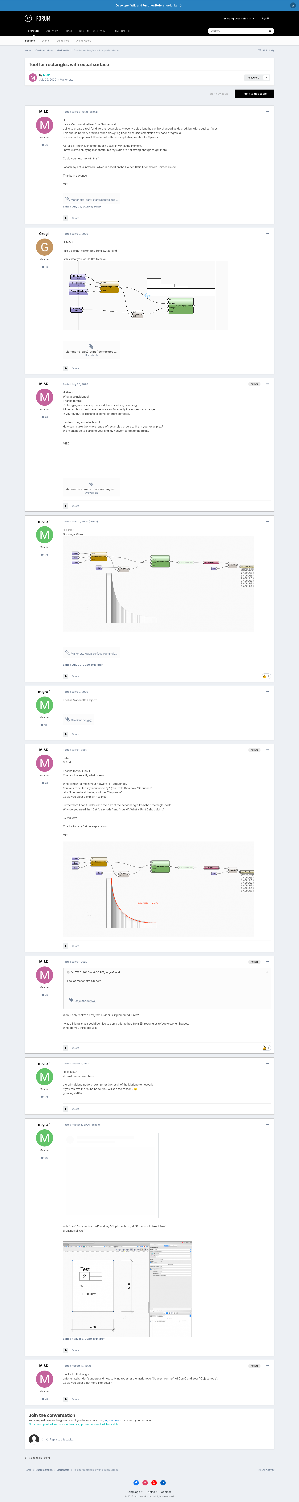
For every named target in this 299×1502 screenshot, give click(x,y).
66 (45, 266)
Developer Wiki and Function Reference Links (147, 5)
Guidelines (62, 40)
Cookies (166, 1491)
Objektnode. (81, 720)
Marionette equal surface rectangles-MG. (95, 653)
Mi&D (46, 75)
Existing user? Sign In (238, 18)
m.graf (44, 521)
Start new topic (219, 93)
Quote (75, 217)
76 (45, 144)
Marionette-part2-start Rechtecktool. (95, 199)
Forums (30, 40)
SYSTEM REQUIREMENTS (93, 30)
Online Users (83, 40)
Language (135, 1491)
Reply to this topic (255, 93)
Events (46, 40)
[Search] (227, 31)
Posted (75, 111)
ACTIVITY (52, 30)
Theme (151, 1491)
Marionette (66, 79)
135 (44, 554)
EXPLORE (33, 32)
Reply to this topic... (60, 1439)
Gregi (44, 234)
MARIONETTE (123, 30)
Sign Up (265, 18)
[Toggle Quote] (68, 972)
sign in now (112, 1420)
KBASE (68, 30)
